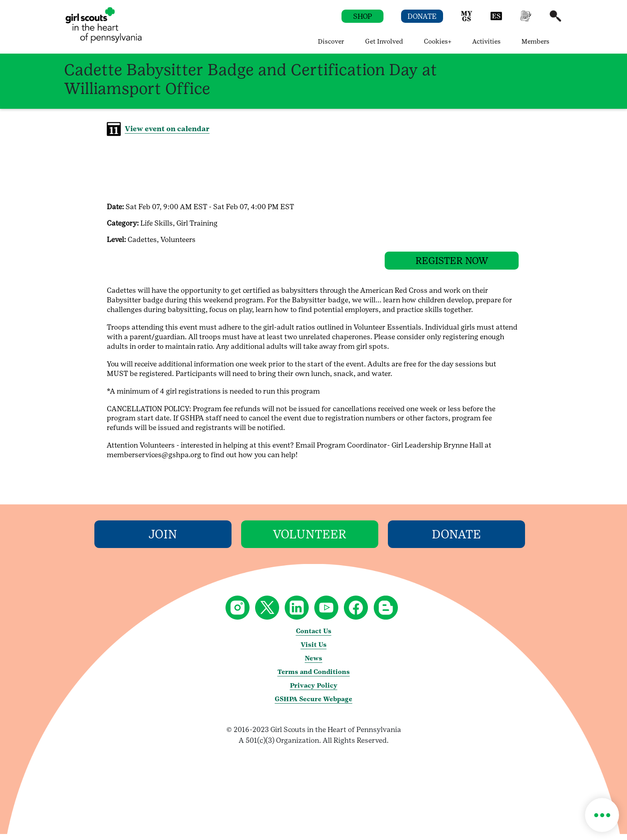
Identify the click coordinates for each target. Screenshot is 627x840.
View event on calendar (167, 128)
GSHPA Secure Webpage (313, 705)
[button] (467, 20)
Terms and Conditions (314, 678)
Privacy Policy (313, 691)
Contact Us (313, 637)
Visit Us (314, 650)
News (313, 664)
